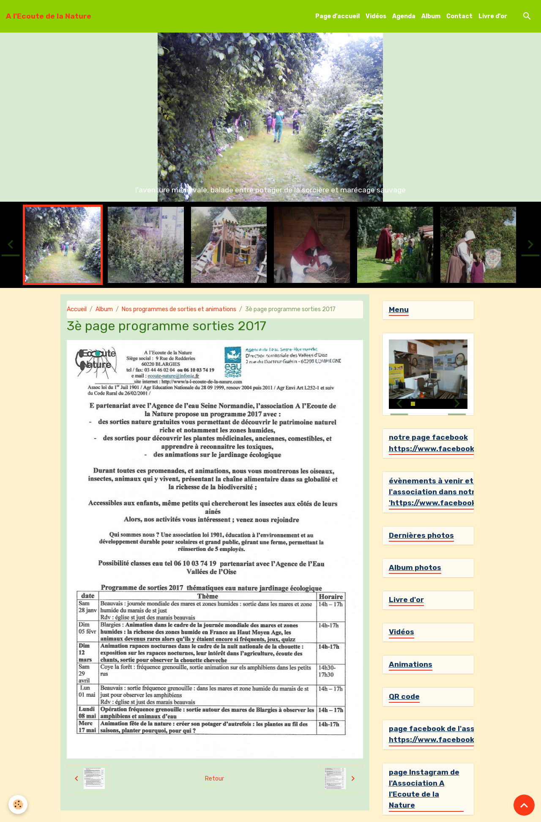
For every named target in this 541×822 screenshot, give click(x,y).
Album (430, 16)
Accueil (77, 309)
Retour (214, 778)
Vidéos (376, 16)
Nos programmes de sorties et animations (179, 309)
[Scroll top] (524, 805)
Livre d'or (492, 16)
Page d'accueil (337, 16)
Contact (459, 16)
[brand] (48, 16)
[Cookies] (17, 804)
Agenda (403, 16)
